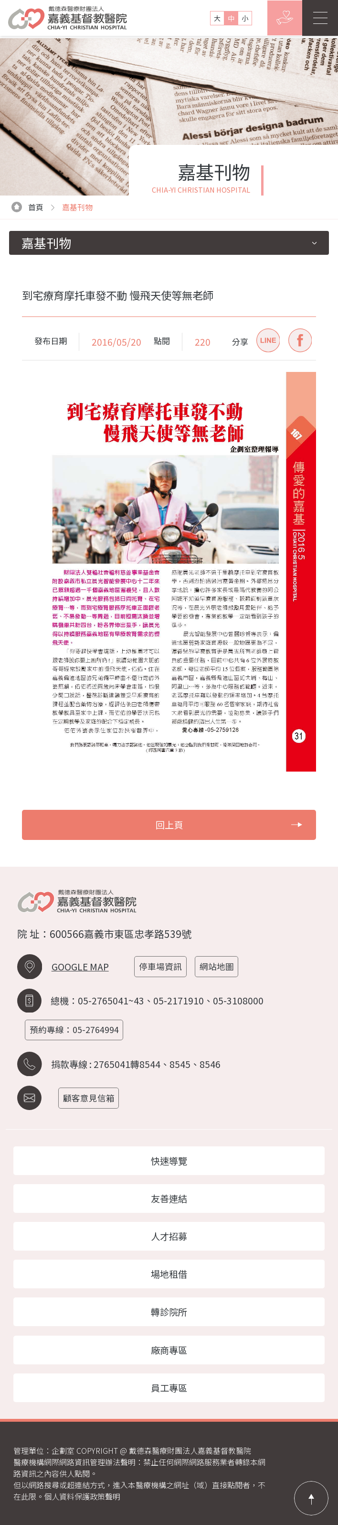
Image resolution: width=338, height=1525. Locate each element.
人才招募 (169, 1236)
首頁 (27, 207)
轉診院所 (169, 1311)
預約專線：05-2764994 (74, 1029)
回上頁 (229, 824)
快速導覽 (169, 1160)
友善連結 (169, 1198)
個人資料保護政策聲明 (82, 1496)
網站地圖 (218, 966)
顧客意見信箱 (90, 1098)
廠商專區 (169, 1350)
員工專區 (169, 1387)
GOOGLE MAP (80, 966)
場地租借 (169, 1274)
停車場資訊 (161, 966)
